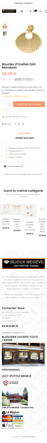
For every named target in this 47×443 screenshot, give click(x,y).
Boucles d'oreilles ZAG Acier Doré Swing (42, 225)
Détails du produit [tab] (25, 137)
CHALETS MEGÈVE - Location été (17, 407)
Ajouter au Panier (29, 104)
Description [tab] (25, 133)
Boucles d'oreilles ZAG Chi (5, 221)
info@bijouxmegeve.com (13, 333)
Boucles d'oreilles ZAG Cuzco (17, 223)
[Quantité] (6, 104)
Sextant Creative (29, 437)
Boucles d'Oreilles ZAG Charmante (29, 226)
